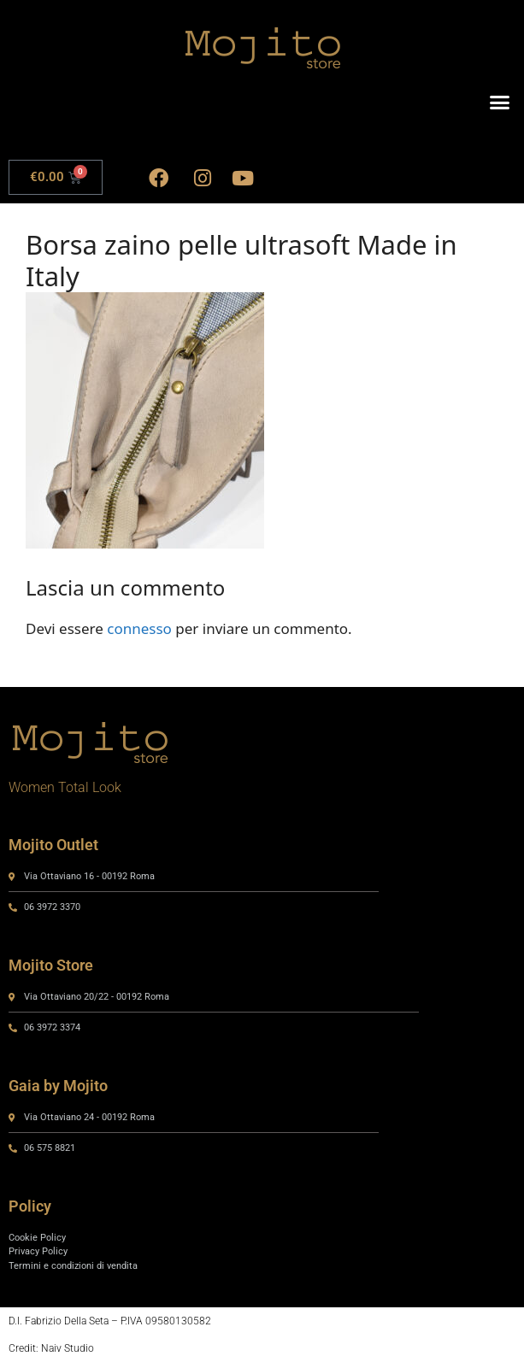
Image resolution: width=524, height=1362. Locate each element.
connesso (139, 628)
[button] (500, 102)
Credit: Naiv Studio (51, 1348)
